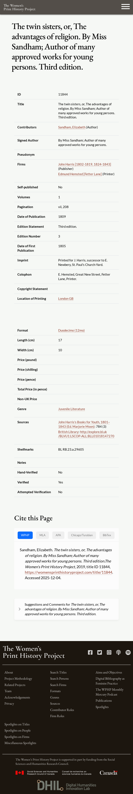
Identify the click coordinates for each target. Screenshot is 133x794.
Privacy (9, 703)
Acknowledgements (17, 697)
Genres (54, 697)
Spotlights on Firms (16, 736)
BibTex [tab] (107, 535)
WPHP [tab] (25, 535)
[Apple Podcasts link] (118, 653)
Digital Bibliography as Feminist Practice (110, 680)
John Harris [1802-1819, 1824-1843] (84, 164)
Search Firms (58, 685)
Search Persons (59, 678)
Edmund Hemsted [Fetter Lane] (80, 174)
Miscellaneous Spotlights (20, 743)
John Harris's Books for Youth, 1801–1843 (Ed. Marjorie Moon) (84, 424)
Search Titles (58, 672)
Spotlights (102, 707)
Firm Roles (57, 716)
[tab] (82, 535)
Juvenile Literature (71, 409)
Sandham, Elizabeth (71, 127)
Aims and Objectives (109, 672)
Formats (55, 691)
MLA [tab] (42, 535)
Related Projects (14, 685)
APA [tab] (58, 535)
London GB (66, 298)
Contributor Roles (62, 710)
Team (7, 691)
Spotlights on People (17, 730)
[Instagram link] (109, 653)
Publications (104, 700)
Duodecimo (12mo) (71, 330)
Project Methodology (18, 678)
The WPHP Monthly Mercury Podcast (109, 691)
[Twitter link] (99, 653)
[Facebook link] (90, 653)
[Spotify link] (128, 653)
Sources (55, 703)
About (8, 672)
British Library (68, 432)
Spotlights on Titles (17, 724)
